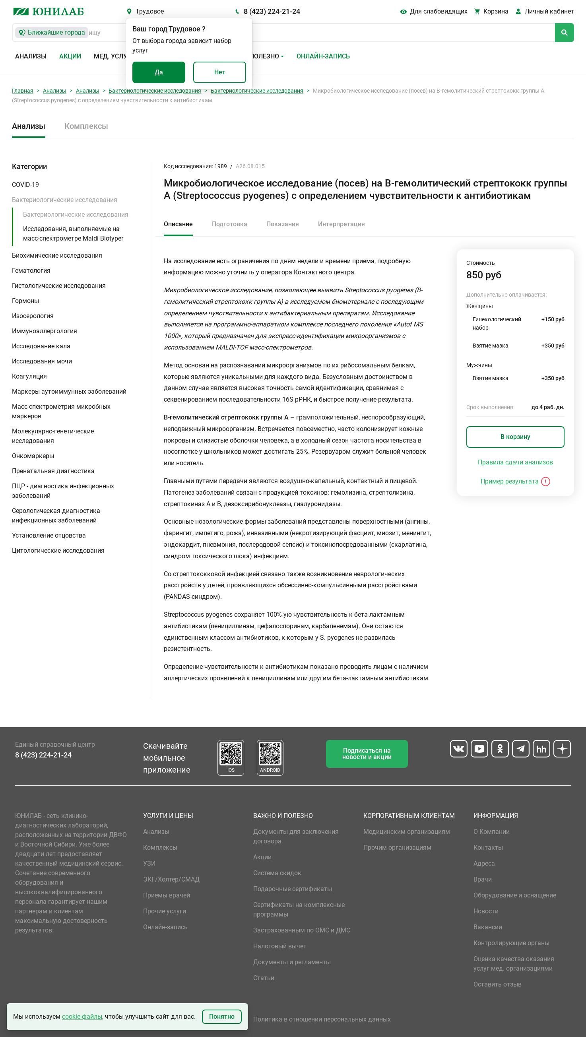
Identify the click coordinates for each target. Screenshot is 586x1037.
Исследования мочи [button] (42, 361)
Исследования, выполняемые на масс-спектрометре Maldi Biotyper (73, 233)
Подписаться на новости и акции (367, 754)
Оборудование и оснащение (514, 895)
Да (159, 72)
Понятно (222, 1016)
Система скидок (277, 873)
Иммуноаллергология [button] (44, 331)
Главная (22, 90)
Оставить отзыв (497, 984)
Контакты (488, 847)
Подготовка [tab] (229, 224)
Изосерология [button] (33, 316)
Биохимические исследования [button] (57, 255)
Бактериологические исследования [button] (64, 200)
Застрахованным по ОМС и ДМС (301, 930)
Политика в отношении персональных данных (322, 1019)
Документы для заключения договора (296, 836)
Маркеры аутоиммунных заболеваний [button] (69, 391)
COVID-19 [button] (25, 184)
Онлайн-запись (323, 56)
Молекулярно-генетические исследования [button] (53, 436)
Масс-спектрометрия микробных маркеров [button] (61, 411)
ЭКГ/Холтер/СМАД (171, 879)
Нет (219, 72)
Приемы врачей (166, 895)
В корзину (515, 437)
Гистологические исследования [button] (59, 285)
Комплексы (86, 126)
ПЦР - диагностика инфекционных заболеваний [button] (63, 490)
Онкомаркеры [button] (33, 456)
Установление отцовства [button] (49, 535)
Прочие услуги (164, 911)
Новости (486, 911)
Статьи (263, 978)
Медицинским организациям (406, 831)
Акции (70, 56)
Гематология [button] (31, 270)
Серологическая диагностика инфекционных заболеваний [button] (56, 515)
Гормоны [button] (25, 301)
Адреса (484, 863)
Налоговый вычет (280, 946)
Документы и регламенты (292, 962)
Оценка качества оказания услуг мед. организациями (513, 963)
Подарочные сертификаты (292, 889)
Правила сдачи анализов (515, 462)
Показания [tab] (282, 224)
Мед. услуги (114, 56)
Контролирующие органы (511, 943)
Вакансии (487, 927)
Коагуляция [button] (29, 376)
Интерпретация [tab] (341, 224)
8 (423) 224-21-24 (272, 11)
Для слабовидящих (439, 11)
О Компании (491, 831)
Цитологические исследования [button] (58, 550)
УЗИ (149, 863)
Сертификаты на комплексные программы (299, 909)
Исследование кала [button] (41, 346)
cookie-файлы (82, 1016)
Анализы (31, 56)
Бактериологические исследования (155, 90)
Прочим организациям (397, 847)
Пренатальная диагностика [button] (53, 471)
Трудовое (150, 11)
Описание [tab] (178, 224)
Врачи (482, 879)
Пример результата (510, 481)
